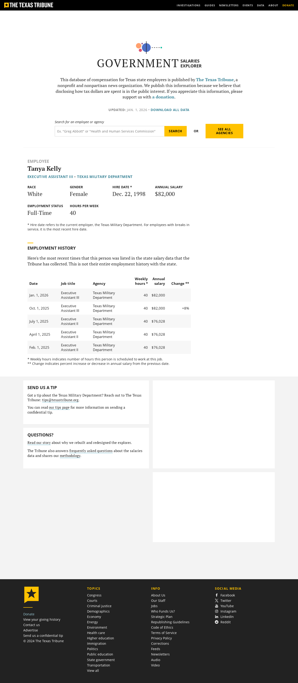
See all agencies (224, 131)
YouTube (224, 606)
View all (93, 670)
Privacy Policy (161, 638)
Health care (96, 633)
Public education (100, 654)
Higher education (100, 638)
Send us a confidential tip (43, 635)
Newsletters (160, 654)
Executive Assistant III (50, 176)
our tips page (59, 407)
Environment (97, 627)
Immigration (96, 643)
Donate (28, 614)
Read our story (39, 442)
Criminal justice (99, 606)
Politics (92, 649)
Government (138, 63)
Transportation (98, 665)
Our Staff (158, 600)
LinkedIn (224, 616)
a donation (163, 97)
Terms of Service (164, 633)
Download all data (170, 110)
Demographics (98, 611)
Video (155, 665)
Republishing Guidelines (170, 622)
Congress (94, 595)
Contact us (31, 625)
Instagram (225, 611)
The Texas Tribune (215, 79)
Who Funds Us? (163, 611)
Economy (94, 616)
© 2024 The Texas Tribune (43, 641)
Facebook (225, 595)
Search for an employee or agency (79, 122)
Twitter (223, 600)
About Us (158, 595)
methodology (70, 455)
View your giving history (41, 619)
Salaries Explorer (191, 63)
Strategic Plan (162, 616)
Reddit (223, 622)
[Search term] (109, 131)
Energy (92, 622)
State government (101, 660)
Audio (155, 660)
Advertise (30, 630)
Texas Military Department (105, 176)
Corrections (160, 643)
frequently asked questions (91, 451)
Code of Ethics (162, 627)
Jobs (154, 606)
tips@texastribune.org (60, 400)
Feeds (155, 649)
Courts (92, 600)
